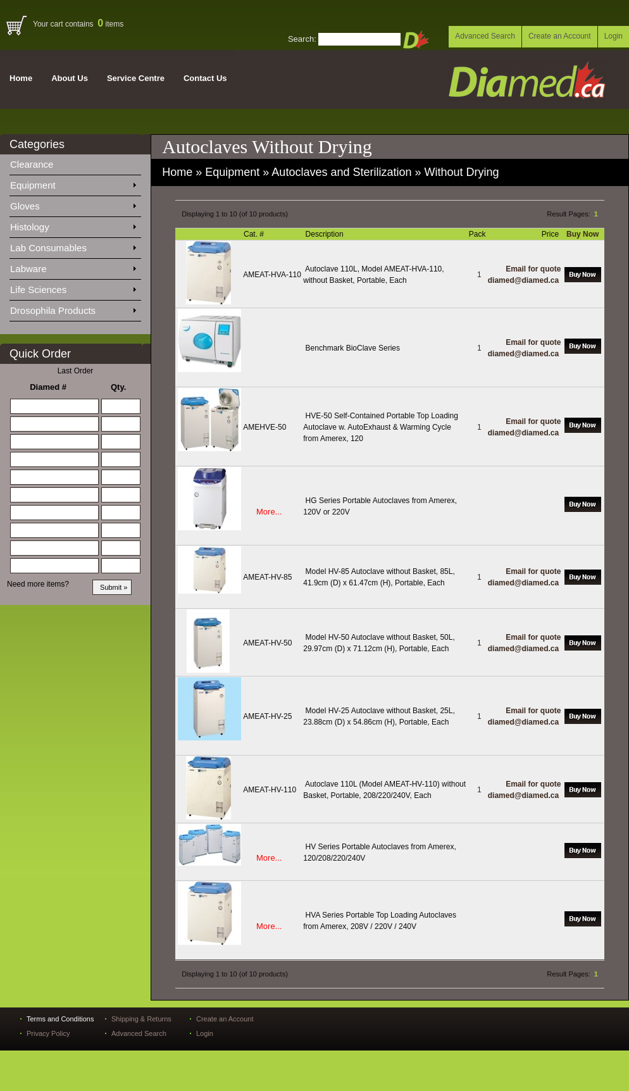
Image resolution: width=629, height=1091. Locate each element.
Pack (478, 234)
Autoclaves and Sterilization (341, 172)
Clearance (39, 162)
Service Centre (136, 78)
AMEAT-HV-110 (269, 789)
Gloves (72, 203)
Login (613, 36)
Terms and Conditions (60, 1019)
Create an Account (559, 36)
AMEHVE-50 (264, 427)
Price (551, 234)
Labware (72, 266)
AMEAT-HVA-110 (272, 274)
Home (20, 78)
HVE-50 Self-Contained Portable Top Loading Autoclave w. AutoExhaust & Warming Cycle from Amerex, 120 (380, 427)
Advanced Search (485, 36)
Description (326, 234)
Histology (72, 224)
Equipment (72, 182)
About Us (69, 78)
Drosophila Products (72, 308)
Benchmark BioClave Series (353, 348)
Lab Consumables (72, 245)
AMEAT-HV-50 (267, 643)
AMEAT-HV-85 (267, 577)
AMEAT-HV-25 (267, 716)
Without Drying (462, 172)
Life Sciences (72, 287)
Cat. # (255, 234)
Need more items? (38, 584)
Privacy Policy (48, 1033)
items (110, 24)
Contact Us (205, 78)
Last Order (76, 370)
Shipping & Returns (141, 1019)
